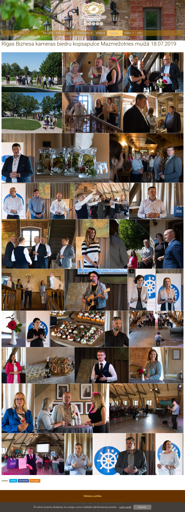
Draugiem (35, 481)
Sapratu (142, 507)
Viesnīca (48, 33)
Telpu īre (69, 33)
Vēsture (100, 33)
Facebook (23, 481)
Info (139, 33)
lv (179, 3)
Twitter (13, 481)
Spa (58, 33)
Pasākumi (85, 33)
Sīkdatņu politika (93, 496)
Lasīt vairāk (125, 507)
